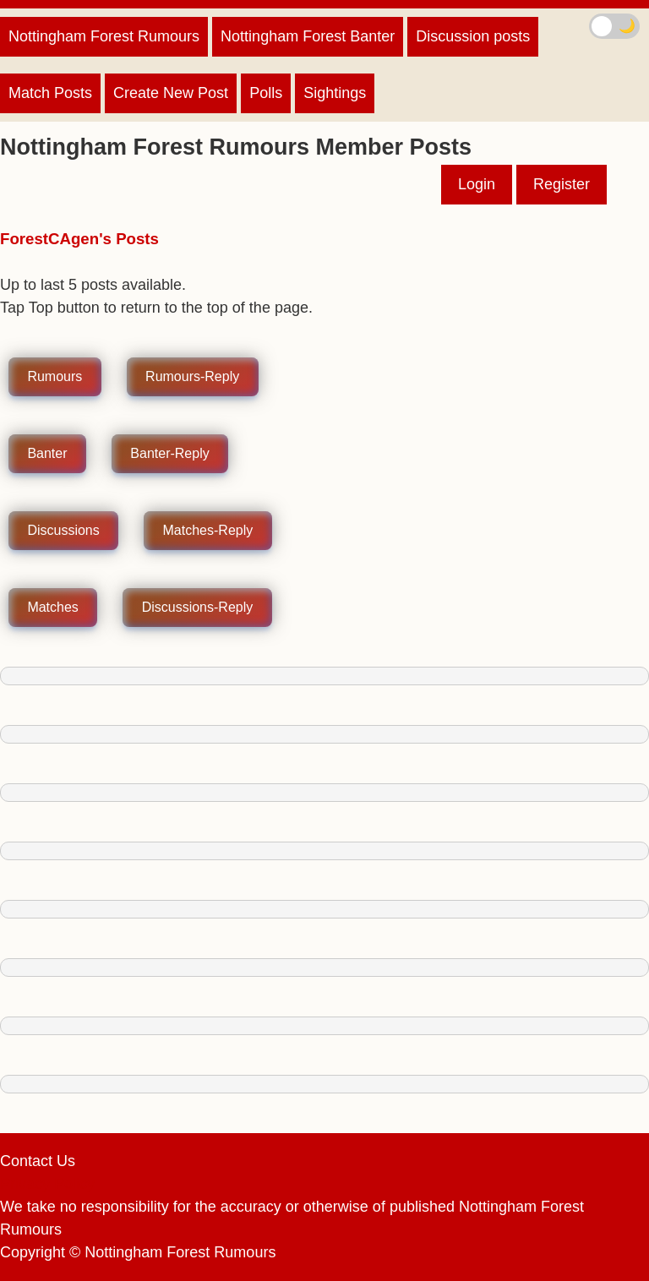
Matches (52, 608)
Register (561, 184)
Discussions (63, 531)
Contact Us (37, 1161)
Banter (47, 454)
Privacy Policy (47, 1183)
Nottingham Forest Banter (308, 36)
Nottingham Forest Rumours (103, 36)
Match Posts (50, 92)
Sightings (334, 92)
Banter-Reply (169, 454)
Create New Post (170, 92)
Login (476, 184)
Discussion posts (473, 36)
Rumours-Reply (192, 377)
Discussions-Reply (198, 608)
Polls (265, 92)
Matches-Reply (208, 531)
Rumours (54, 377)
